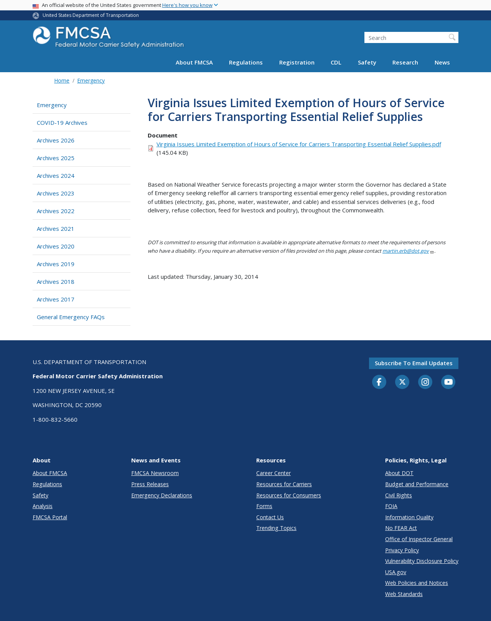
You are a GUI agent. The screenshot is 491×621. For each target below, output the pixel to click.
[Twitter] (402, 382)
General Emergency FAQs (71, 317)
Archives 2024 (55, 175)
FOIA (391, 506)
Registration (297, 62)
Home (61, 80)
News (442, 62)
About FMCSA (194, 62)
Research (405, 62)
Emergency (91, 80)
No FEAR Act (401, 528)
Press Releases (150, 484)
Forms (264, 506)
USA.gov (395, 572)
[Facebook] (379, 382)
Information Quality (409, 517)
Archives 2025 (55, 158)
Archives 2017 (55, 299)
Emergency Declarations (161, 495)
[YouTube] (448, 382)
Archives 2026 (55, 140)
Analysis (43, 506)
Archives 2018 (55, 281)
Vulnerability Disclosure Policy (421, 561)
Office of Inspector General (419, 539)
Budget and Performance (416, 484)
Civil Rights (398, 495)
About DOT (399, 473)
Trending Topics (276, 528)
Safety (367, 62)
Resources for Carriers (284, 484)
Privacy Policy (402, 550)
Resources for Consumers (288, 495)
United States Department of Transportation (91, 15)
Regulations (246, 62)
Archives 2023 (55, 193)
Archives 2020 (55, 246)
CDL (336, 62)
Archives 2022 (55, 211)
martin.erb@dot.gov (408, 250)
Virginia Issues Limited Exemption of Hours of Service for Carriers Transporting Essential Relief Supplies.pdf (299, 144)
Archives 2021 (55, 228)
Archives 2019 (55, 264)
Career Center (273, 473)
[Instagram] (425, 383)
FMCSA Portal (50, 517)
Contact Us (270, 517)
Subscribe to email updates (414, 363)
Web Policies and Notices (416, 582)
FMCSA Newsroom (155, 473)
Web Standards (404, 594)
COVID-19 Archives (62, 122)
